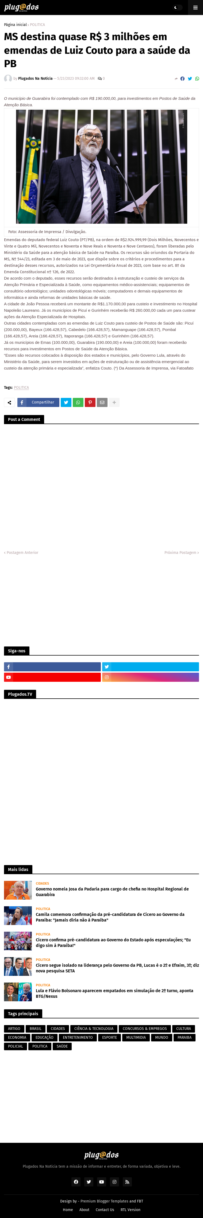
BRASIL (35, 1028)
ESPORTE (109, 1037)
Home (68, 1210)
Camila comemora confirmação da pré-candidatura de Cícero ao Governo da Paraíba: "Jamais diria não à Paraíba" (110, 917)
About (84, 1210)
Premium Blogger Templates (104, 1201)
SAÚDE (62, 1046)
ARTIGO (14, 1028)
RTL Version (130, 1210)
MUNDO (161, 1037)
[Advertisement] (101, 601)
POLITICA (37, 25)
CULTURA (183, 1028)
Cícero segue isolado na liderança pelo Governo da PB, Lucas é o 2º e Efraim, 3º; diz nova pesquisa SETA (117, 968)
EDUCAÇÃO (44, 1037)
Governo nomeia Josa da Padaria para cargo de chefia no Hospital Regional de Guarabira (112, 891)
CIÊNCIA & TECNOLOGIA (93, 1028)
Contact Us (105, 1210)
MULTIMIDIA (136, 1037)
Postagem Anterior (22, 552)
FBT (140, 1201)
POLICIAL (15, 1046)
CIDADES (58, 1028)
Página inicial (15, 25)
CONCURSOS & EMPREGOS (145, 1028)
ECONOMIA (17, 1037)
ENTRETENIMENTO (78, 1037)
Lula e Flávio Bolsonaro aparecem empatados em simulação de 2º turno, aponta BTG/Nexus (114, 993)
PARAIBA (184, 1037)
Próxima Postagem (180, 552)
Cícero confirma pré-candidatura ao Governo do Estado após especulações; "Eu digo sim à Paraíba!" (113, 942)
